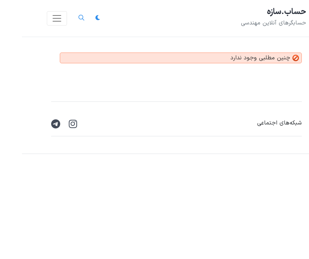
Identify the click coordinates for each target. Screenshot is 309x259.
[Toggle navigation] (35, 18)
